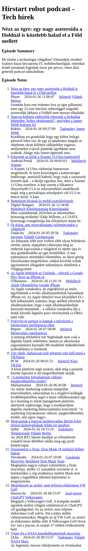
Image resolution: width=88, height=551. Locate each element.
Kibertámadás (59, 209)
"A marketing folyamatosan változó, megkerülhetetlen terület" (36, 379)
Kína (73, 361)
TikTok (16, 365)
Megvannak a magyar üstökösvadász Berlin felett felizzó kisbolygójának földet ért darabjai (46, 423)
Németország (20, 433)
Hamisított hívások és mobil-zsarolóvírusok (42, 201)
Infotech (65, 97)
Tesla (61, 461)
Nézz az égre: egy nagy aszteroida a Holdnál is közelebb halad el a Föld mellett (44, 91)
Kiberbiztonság (37, 209)
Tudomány (67, 129)
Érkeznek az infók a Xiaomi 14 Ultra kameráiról (45, 157)
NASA (15, 541)
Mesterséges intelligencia (29, 333)
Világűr (77, 97)
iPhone (55, 285)
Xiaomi (16, 165)
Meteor (16, 101)
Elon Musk (48, 461)
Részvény (18, 461)
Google (44, 285)
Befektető (32, 461)
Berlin (46, 433)
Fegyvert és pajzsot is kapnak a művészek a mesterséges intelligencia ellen (42, 323)
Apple (15, 285)
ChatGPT (17, 497)
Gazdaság (73, 457)
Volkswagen (33, 497)
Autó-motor (73, 493)
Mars (25, 541)
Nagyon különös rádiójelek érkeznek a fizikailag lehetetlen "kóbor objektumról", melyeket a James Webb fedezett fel (46, 121)
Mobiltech (78, 161)
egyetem (17, 237)
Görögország (44, 237)
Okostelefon (29, 285)
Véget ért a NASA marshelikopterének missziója (45, 533)
